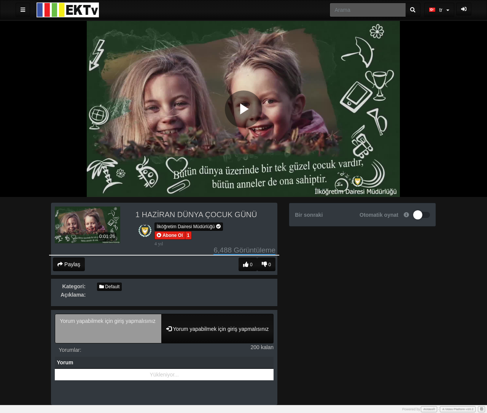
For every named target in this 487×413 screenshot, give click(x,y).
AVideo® (429, 409)
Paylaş (68, 264)
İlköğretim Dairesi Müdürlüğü (189, 226)
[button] (169, 235)
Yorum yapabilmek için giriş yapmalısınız (108, 328)
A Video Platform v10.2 (457, 409)
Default (109, 286)
